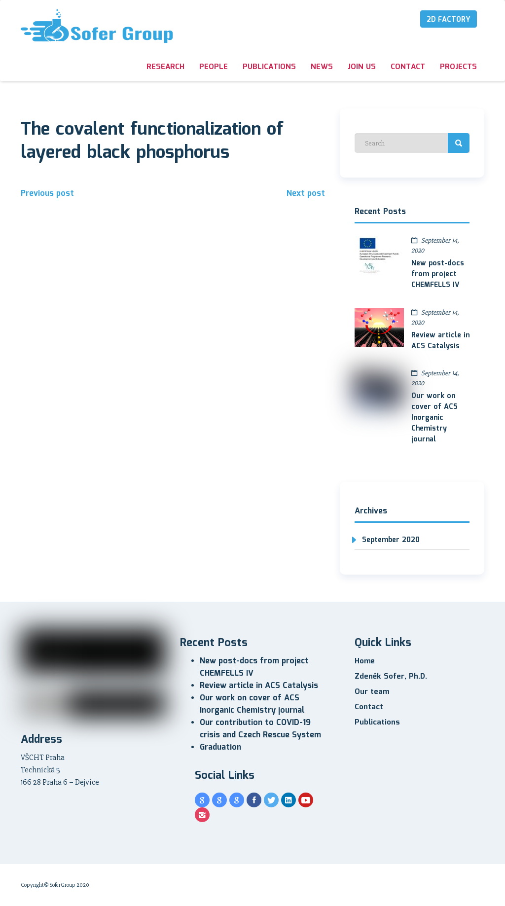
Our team (372, 692)
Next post (306, 193)
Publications (269, 67)
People (213, 67)
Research (165, 67)
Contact (408, 67)
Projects (458, 67)
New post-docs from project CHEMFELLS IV (437, 274)
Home (365, 661)
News (322, 67)
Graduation (220, 747)
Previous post (47, 193)
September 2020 (391, 540)
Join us (362, 67)
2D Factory (448, 19)
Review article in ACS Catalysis (440, 341)
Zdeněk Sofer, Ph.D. (391, 677)
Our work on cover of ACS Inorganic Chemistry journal (434, 418)
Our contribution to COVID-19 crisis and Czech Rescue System (260, 729)
